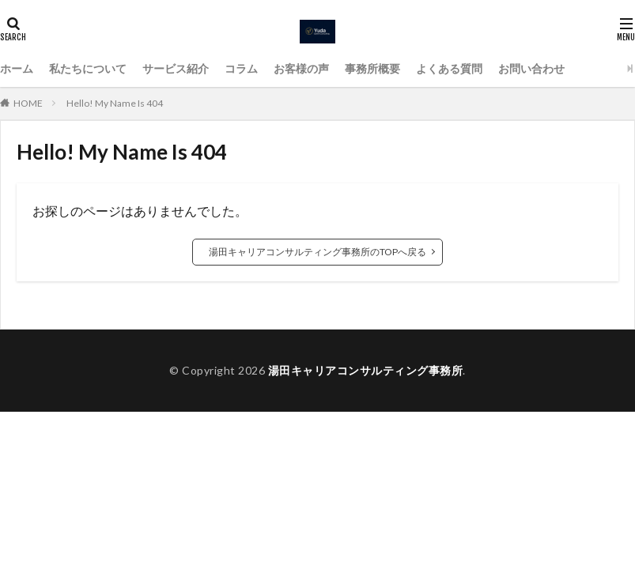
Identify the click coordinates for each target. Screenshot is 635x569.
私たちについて (88, 68)
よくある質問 (449, 68)
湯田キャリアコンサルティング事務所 (365, 370)
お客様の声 (301, 68)
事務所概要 (372, 68)
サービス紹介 (175, 68)
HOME (28, 103)
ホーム (16, 68)
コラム (241, 68)
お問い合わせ (531, 68)
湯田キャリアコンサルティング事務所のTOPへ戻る (317, 252)
